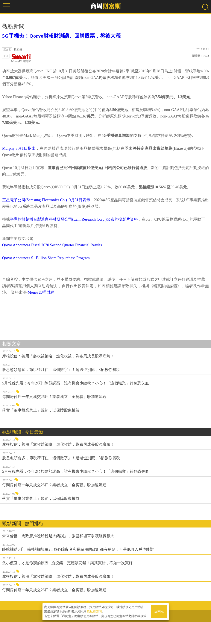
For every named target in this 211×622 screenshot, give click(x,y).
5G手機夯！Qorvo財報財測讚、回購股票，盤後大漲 (61, 36)
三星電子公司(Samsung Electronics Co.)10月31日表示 (46, 200)
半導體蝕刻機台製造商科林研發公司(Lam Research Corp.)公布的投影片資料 (74, 219)
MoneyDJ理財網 (41, 292)
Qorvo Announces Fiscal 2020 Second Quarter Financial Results (52, 245)
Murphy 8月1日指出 (19, 148)
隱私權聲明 (94, 611)
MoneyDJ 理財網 (21, 58)
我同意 (159, 611)
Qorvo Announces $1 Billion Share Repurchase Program (46, 258)
